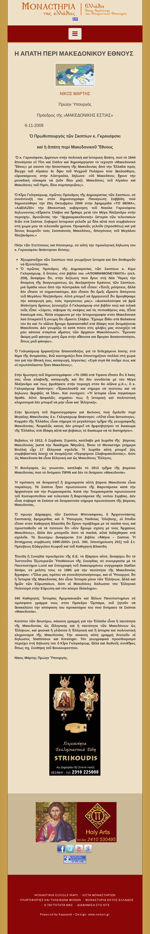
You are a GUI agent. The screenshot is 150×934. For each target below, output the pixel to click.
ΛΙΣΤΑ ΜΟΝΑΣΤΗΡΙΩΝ (99, 895)
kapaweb (65, 914)
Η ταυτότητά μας (58, 905)
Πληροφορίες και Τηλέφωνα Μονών (50, 899)
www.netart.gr (99, 914)
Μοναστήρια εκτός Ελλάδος (109, 899)
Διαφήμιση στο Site (93, 905)
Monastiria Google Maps (56, 895)
